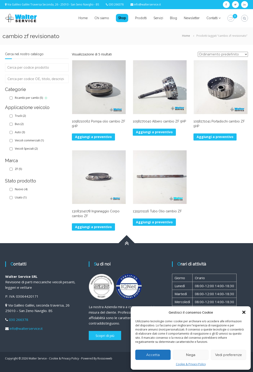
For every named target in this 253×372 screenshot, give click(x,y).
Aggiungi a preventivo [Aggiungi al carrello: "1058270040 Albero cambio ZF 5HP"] (154, 132)
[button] (244, 312)
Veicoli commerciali (29, 140)
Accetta (153, 355)
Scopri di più (105, 335)
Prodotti (141, 18)
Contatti (212, 18)
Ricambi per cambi (29, 98)
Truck (20, 116)
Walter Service (38, 358)
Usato (20, 197)
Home (83, 18)
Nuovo (21, 189)
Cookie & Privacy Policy (191, 364)
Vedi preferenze (228, 355)
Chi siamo (101, 18)
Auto (20, 132)
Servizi (158, 18)
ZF (18, 169)
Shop (122, 18)
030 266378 (18, 319)
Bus (19, 124)
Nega (190, 355)
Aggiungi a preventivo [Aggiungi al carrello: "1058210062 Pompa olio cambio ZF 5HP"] (93, 137)
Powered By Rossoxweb (96, 358)
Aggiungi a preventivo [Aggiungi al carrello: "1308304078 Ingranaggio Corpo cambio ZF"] (93, 227)
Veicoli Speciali (26, 149)
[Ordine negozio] (223, 54)
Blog (173, 18)
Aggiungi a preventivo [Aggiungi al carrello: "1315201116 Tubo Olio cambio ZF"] (154, 222)
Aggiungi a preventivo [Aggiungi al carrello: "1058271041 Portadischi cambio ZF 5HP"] (215, 137)
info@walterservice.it (147, 4)
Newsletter (192, 18)
